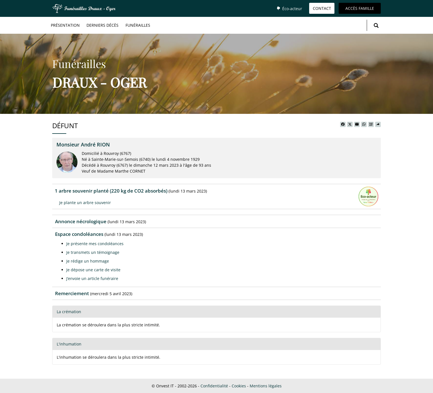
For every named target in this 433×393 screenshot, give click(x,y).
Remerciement (72, 293)
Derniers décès (102, 25)
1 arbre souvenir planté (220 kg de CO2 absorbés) (111, 191)
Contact (322, 8)
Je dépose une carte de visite (93, 269)
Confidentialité (214, 386)
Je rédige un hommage (87, 261)
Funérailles (138, 25)
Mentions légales (266, 386)
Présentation (65, 25)
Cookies (239, 386)
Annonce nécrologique (80, 221)
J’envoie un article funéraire (92, 278)
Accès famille (359, 8)
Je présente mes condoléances (95, 243)
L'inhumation (69, 344)
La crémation (69, 311)
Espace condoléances (79, 234)
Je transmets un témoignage (92, 252)
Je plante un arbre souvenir (85, 202)
